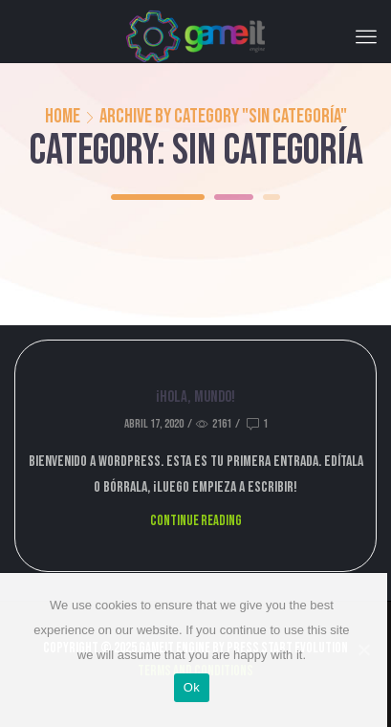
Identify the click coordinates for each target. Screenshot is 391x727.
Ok (192, 687)
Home (62, 116)
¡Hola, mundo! (195, 397)
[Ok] (363, 649)
